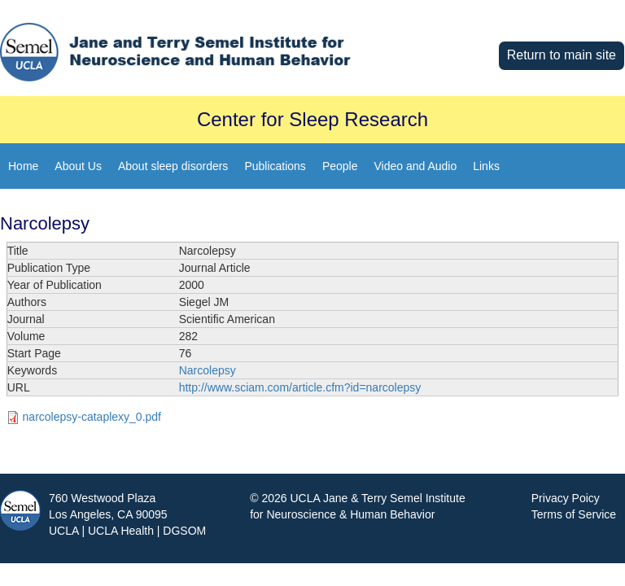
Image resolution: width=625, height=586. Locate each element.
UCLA (64, 530)
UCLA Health (121, 530)
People (340, 166)
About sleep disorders (173, 166)
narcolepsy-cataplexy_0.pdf (92, 416)
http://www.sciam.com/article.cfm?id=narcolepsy (300, 387)
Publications (275, 166)
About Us (78, 166)
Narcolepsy (207, 370)
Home (23, 166)
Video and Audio (415, 166)
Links (486, 166)
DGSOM (184, 530)
